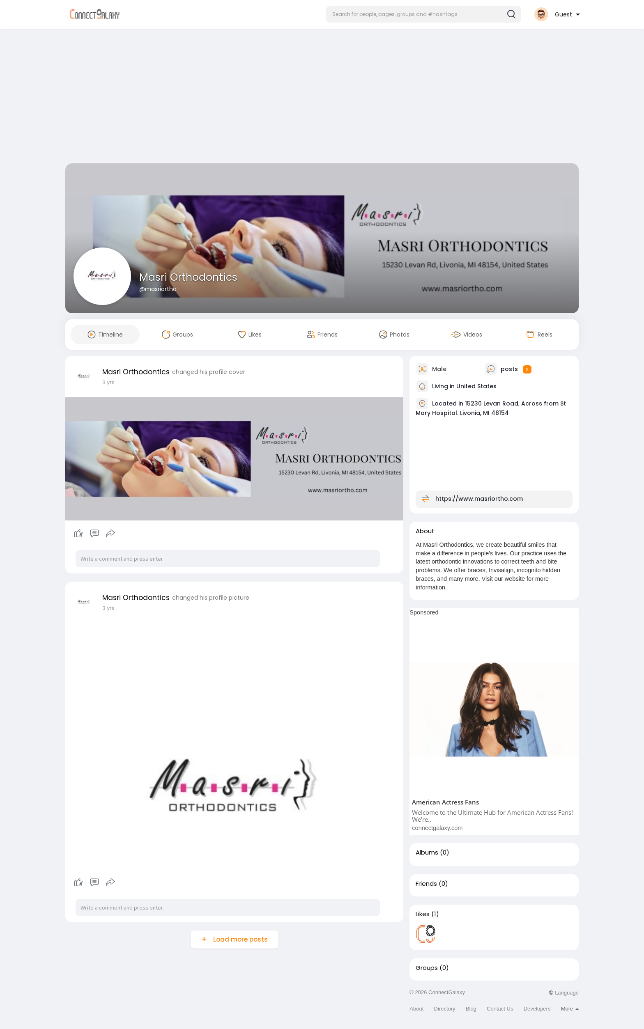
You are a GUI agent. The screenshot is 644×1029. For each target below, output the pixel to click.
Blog (471, 1008)
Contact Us (500, 1008)
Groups (427, 968)
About (416, 1008)
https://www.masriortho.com (479, 499)
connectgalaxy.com (437, 828)
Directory (444, 1008)
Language (563, 992)
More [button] (570, 1009)
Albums (427, 852)
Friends (426, 883)
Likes (423, 914)
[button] (423, 14)
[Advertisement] (322, 97)
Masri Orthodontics (188, 277)
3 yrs (108, 382)
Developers (537, 1008)
